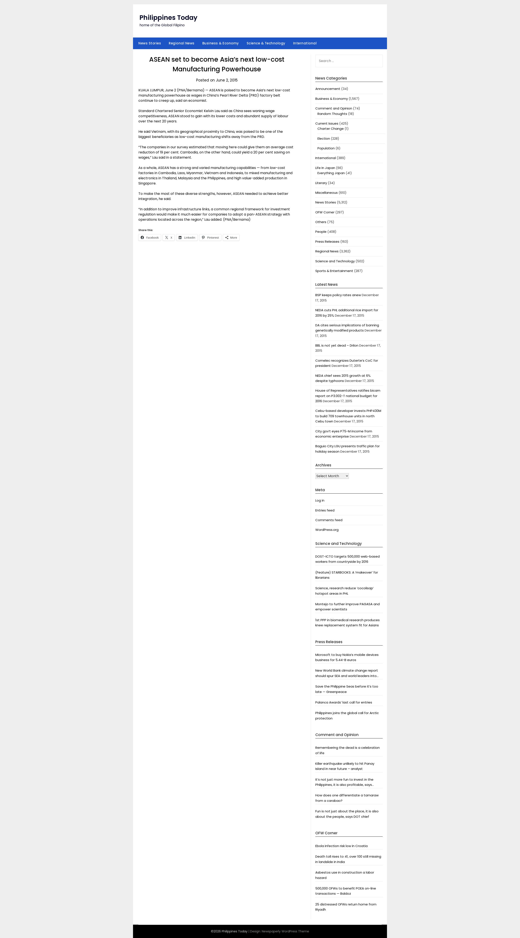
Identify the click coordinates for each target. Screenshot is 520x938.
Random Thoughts (332, 113)
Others (320, 222)
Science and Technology (335, 261)
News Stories (149, 43)
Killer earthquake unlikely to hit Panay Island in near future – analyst (344, 766)
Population (326, 148)
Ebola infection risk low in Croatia (341, 846)
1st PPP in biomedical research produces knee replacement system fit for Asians (347, 622)
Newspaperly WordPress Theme (285, 931)
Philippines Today (168, 17)
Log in (319, 500)
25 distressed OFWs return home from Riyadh (345, 907)
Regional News (182, 43)
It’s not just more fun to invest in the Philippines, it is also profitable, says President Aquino (344, 782)
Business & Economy (220, 43)
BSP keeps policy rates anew (338, 295)
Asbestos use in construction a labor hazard (344, 875)
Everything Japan (331, 173)
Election (323, 138)
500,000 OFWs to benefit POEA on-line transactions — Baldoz (345, 891)
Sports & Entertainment (334, 271)
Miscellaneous (326, 192)
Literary (321, 183)
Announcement (327, 88)
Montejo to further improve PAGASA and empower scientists (347, 606)
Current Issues (326, 123)
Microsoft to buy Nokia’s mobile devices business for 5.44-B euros (347, 657)
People (321, 231)
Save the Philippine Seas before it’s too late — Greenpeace (346, 689)
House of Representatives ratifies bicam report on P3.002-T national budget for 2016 (347, 395)
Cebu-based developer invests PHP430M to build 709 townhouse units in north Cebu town (348, 416)
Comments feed (328, 520)
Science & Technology (266, 43)
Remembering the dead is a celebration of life (347, 750)
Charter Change (330, 128)
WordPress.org (327, 529)
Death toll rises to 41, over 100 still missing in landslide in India (348, 859)
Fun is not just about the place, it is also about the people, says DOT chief (347, 814)
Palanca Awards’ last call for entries (343, 702)
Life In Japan (325, 168)
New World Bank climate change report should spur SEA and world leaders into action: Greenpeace (346, 673)
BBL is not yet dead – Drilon (336, 345)
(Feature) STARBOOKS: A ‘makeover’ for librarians (346, 575)
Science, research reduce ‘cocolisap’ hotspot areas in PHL (344, 591)
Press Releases (327, 241)
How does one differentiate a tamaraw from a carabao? (347, 798)
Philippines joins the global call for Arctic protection (347, 715)
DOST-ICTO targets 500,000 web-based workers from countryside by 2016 (347, 559)
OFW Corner (324, 212)
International (305, 43)
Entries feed (324, 510)
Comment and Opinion (333, 108)
